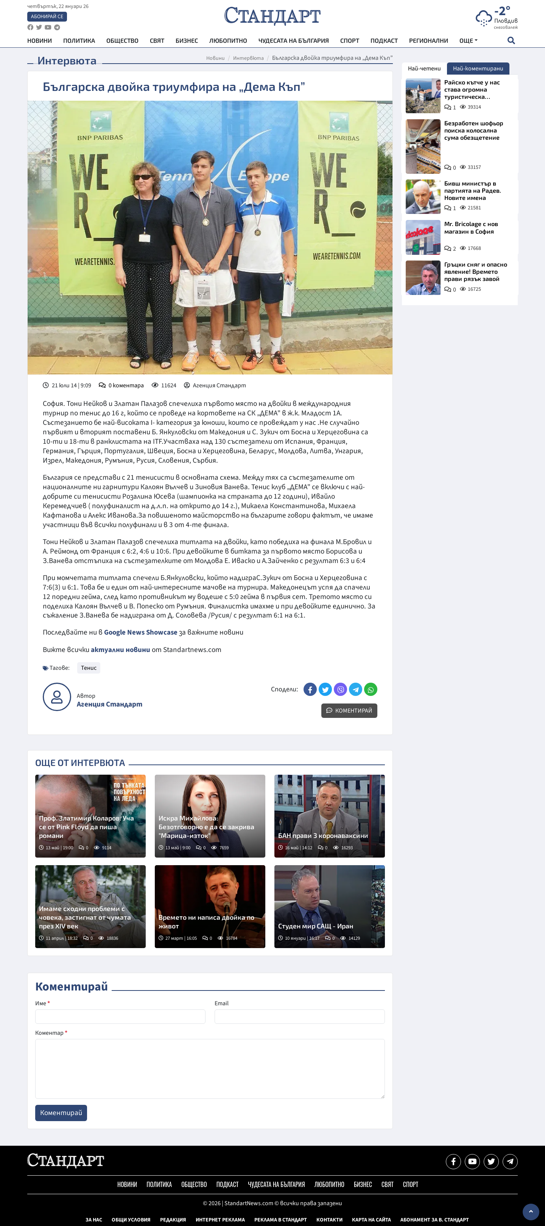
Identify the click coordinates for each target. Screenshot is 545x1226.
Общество (122, 41)
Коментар (51, 1032)
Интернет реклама (220, 1219)
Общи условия (131, 1219)
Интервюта (248, 58)
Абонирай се (47, 17)
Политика (79, 41)
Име (42, 1003)
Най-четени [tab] (424, 68)
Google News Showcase (142, 632)
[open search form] (511, 42)
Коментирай (349, 710)
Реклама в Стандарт (280, 1219)
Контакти (329, 1219)
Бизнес (187, 41)
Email (222, 1003)
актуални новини (121, 649)
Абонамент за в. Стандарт (434, 1219)
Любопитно (228, 41)
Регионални (428, 41)
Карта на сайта (371, 1219)
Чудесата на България (293, 41)
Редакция (173, 1219)
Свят (157, 41)
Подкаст (384, 41)
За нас (94, 1219)
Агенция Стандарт (109, 704)
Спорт (349, 41)
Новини (39, 41)
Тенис (89, 667)
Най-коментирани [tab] (478, 68)
